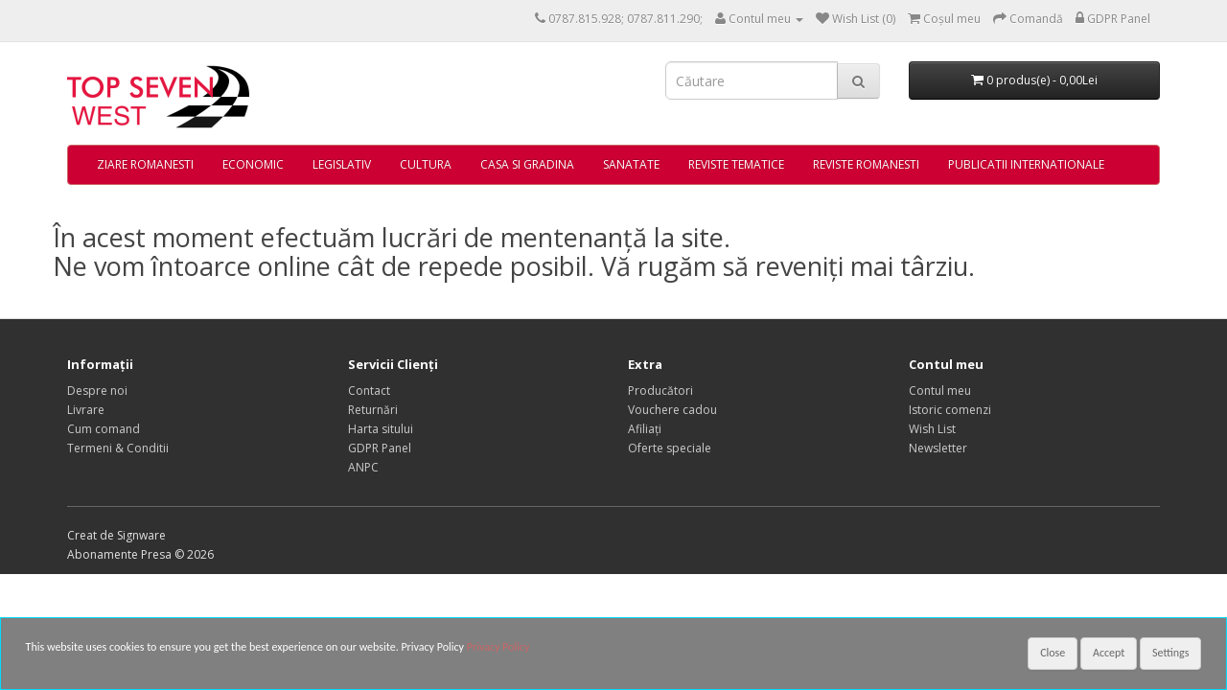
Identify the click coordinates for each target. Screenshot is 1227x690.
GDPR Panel (379, 448)
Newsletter (938, 448)
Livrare (85, 410)
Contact (369, 390)
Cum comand (103, 429)
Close (1052, 652)
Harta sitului (380, 429)
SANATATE (631, 164)
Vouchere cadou (672, 410)
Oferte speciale (669, 448)
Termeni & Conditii (118, 448)
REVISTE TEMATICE (736, 164)
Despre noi (97, 390)
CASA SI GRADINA (527, 164)
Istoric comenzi (950, 410)
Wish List (932, 429)
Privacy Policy (498, 647)
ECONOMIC (253, 164)
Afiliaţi (644, 429)
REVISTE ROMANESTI (866, 164)
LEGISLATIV (342, 164)
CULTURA (425, 164)
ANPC (363, 467)
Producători (660, 390)
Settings (1170, 652)
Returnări (373, 410)
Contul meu (940, 390)
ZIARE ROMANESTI (145, 164)
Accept (1108, 652)
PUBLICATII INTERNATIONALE (1026, 164)
